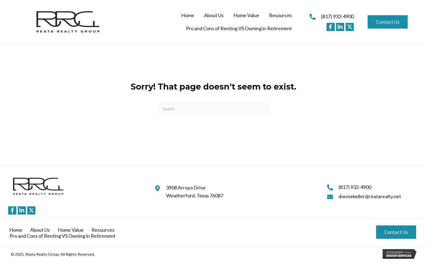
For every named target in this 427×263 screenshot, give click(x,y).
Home (15, 230)
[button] (331, 27)
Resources (102, 230)
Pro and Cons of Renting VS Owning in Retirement (62, 236)
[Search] (213, 109)
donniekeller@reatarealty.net (369, 196)
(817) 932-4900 (337, 16)
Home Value (71, 230)
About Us (40, 230)
